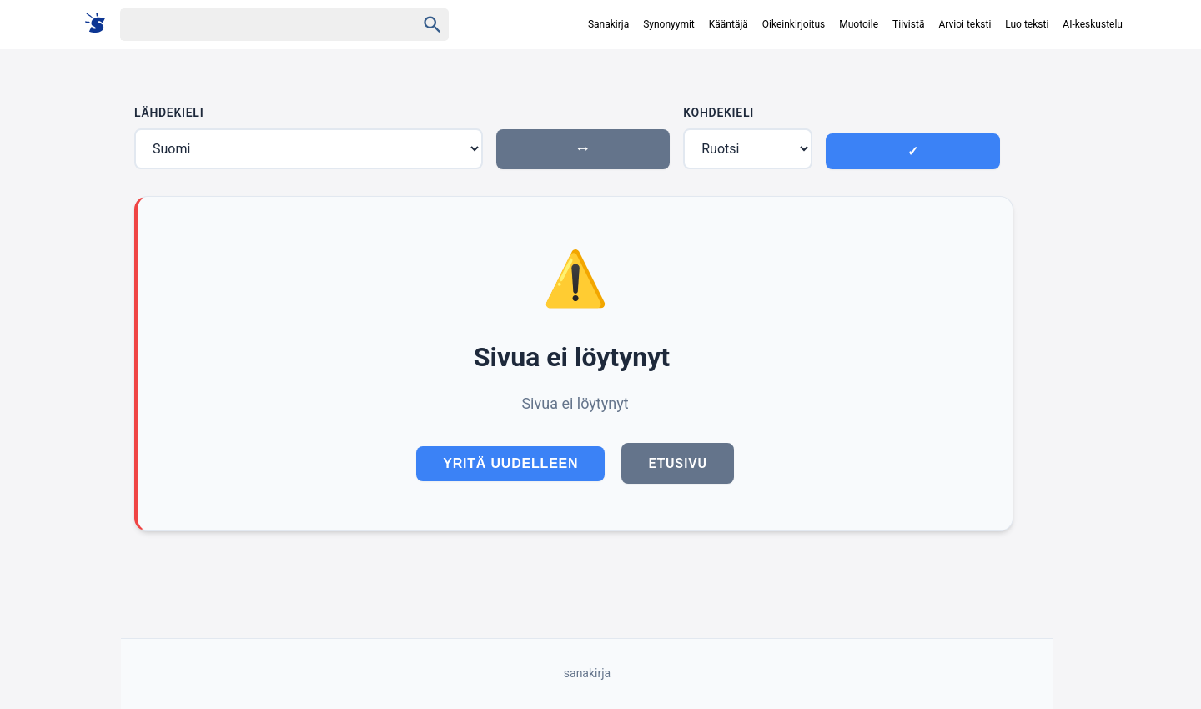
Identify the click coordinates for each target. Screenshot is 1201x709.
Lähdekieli (169, 112)
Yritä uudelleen (510, 463)
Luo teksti (1026, 24)
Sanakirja (608, 24)
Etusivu (677, 463)
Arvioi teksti (964, 24)
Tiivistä (908, 24)
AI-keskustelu (1093, 24)
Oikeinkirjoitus (793, 24)
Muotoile (858, 24)
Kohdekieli (718, 112)
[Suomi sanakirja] (100, 23)
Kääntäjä (728, 24)
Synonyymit (669, 24)
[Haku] (253, 24)
